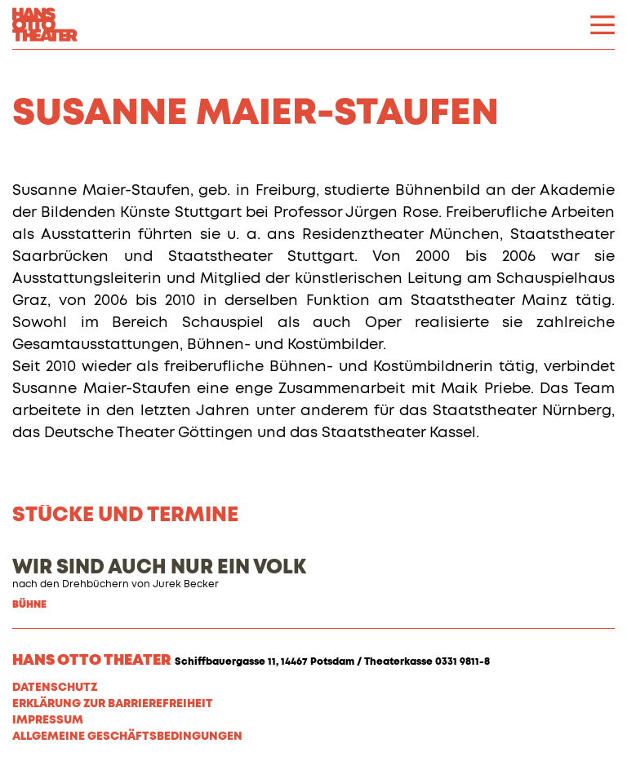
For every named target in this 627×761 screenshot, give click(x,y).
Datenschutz (54, 687)
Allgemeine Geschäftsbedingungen (127, 736)
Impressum (47, 720)
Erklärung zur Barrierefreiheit (112, 704)
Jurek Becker (186, 585)
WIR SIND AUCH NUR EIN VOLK (159, 567)
